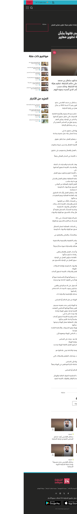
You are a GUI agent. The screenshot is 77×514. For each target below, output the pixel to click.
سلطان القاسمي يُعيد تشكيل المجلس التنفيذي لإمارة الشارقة (39, 437)
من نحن (61, 488)
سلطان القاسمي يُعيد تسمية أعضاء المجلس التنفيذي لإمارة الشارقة (65, 439)
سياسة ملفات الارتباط (27, 488)
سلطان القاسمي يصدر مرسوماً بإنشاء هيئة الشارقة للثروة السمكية (39, 464)
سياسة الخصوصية (38, 488)
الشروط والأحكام (48, 488)
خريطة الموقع (17, 488)
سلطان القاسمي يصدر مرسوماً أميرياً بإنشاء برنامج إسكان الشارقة (64, 464)
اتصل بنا (56, 488)
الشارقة (71, 434)
